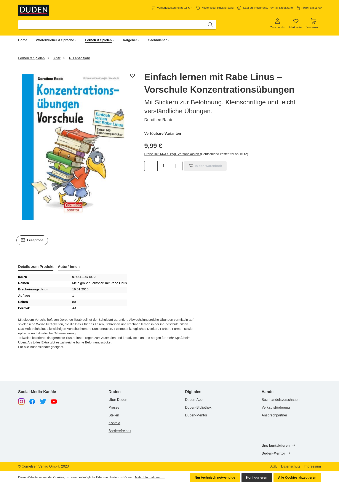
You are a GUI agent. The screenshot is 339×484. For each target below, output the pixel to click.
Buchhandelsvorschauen (280, 399)
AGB (274, 466)
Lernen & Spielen (98, 40)
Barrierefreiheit (120, 431)
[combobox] (111, 24)
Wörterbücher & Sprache (55, 40)
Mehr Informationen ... (150, 477)
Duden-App (194, 399)
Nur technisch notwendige (215, 477)
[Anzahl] (163, 166)
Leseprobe (32, 240)
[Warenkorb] (313, 23)
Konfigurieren (256, 477)
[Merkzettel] (295, 23)
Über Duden (118, 399)
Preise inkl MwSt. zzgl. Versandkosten (172, 154)
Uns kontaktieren (278, 445)
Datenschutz (290, 466)
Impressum (312, 466)
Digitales (193, 392)
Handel (268, 392)
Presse (114, 407)
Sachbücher (157, 40)
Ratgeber (130, 40)
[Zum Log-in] (277, 23)
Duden (115, 392)
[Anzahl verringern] (151, 166)
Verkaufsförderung (276, 407)
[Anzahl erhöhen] (175, 166)
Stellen (114, 415)
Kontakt (114, 423)
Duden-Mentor (196, 415)
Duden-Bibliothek (198, 407)
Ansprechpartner (274, 415)
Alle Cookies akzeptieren (297, 477)
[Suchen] (210, 24)
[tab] (35, 267)
